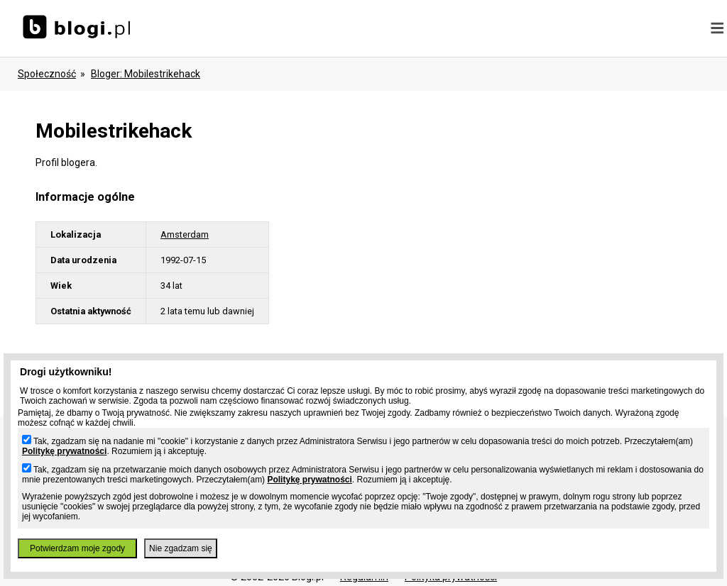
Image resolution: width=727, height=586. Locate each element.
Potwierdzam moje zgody (77, 548)
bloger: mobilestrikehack (145, 73)
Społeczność (47, 73)
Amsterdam (184, 234)
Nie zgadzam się (180, 548)
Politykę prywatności (64, 451)
